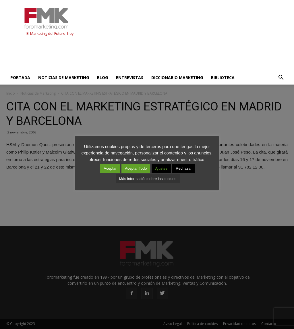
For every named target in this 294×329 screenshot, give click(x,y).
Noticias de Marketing (63, 77)
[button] (281, 78)
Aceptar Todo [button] (136, 168)
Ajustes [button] (161, 168)
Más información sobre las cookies (147, 179)
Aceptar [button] (110, 168)
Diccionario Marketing (177, 77)
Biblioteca (223, 77)
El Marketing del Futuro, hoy (50, 33)
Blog (102, 77)
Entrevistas (129, 77)
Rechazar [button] (184, 168)
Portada (20, 77)
